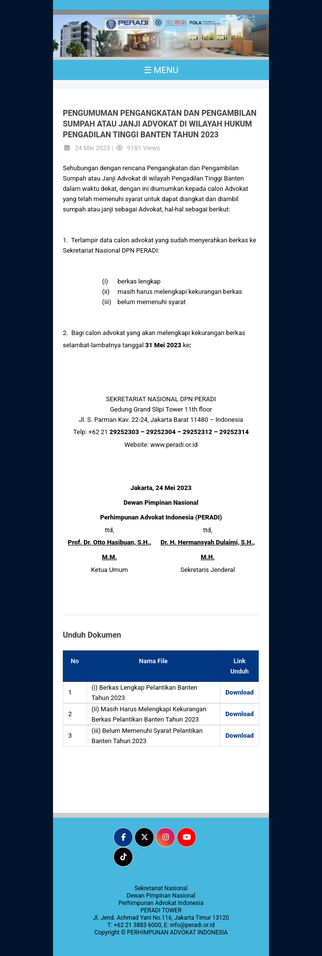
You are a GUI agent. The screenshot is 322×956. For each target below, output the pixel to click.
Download (239, 692)
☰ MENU (161, 70)
